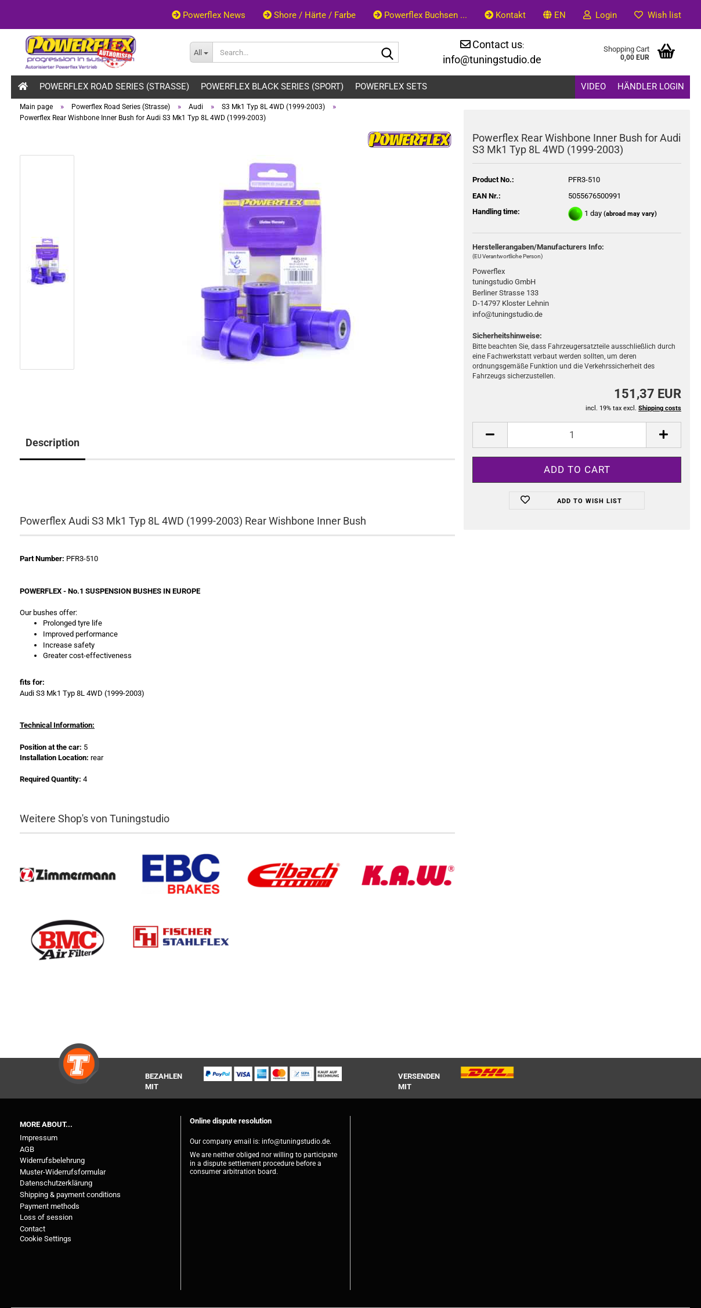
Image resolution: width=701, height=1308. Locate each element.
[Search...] (201, 52)
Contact (32, 1228)
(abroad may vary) (630, 214)
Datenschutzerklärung (56, 1183)
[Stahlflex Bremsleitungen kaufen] (181, 940)
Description (53, 442)
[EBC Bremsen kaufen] (181, 875)
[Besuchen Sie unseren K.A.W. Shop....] (407, 875)
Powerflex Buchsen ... (420, 15)
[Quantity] (576, 435)
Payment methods (50, 1206)
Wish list (657, 15)
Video (593, 86)
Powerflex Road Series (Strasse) (114, 86)
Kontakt (505, 15)
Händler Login (650, 86)
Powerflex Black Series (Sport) (272, 86)
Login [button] (600, 15)
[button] (554, 14)
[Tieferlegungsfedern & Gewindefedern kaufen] (294, 875)
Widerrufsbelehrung (52, 1160)
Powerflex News (208, 15)
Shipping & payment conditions (70, 1194)
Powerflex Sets (391, 86)
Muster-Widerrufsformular (63, 1172)
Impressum (38, 1137)
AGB (27, 1149)
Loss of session (46, 1217)
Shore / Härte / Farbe (309, 15)
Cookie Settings (45, 1238)
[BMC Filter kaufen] (67, 940)
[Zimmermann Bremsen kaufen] (67, 875)
